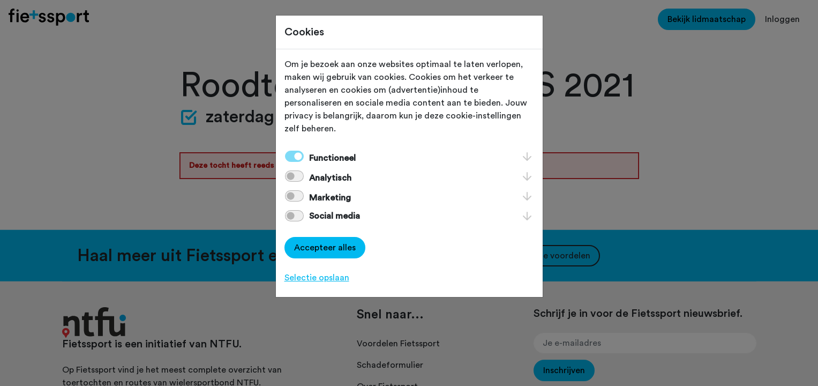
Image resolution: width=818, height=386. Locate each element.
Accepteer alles (325, 247)
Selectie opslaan (316, 277)
